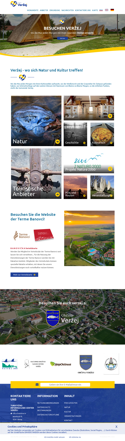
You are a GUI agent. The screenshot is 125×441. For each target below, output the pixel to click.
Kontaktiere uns (83, 10)
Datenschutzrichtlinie (48, 415)
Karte (95, 10)
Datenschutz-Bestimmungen (44, 408)
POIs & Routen (70, 403)
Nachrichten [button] (68, 10)
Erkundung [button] (55, 10)
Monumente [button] (32, 10)
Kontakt (68, 420)
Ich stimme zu (75, 437)
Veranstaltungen (72, 416)
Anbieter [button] (44, 10)
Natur (67, 407)
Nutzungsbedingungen (48, 403)
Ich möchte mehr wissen (54, 437)
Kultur (67, 412)
